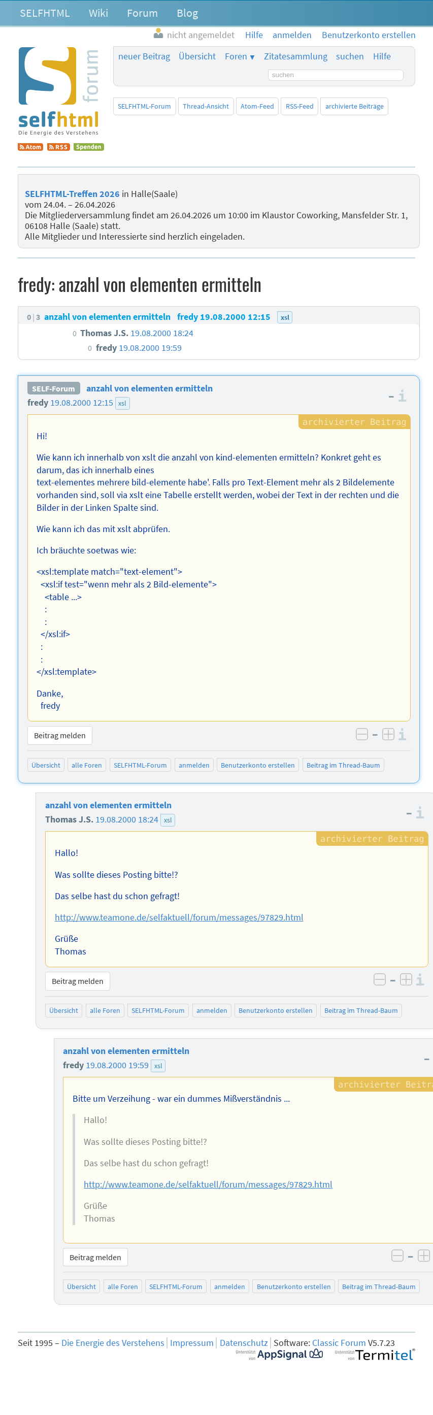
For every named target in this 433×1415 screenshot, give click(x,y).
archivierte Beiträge (354, 106)
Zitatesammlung (295, 56)
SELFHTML (45, 13)
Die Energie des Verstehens (112, 1342)
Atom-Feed (257, 106)
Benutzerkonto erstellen (258, 765)
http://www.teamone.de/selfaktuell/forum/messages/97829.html (179, 917)
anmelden (194, 765)
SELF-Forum (53, 388)
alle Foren (87, 765)
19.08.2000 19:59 (117, 1065)
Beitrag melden (60, 735)
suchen (350, 56)
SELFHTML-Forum (144, 106)
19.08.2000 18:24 (126, 819)
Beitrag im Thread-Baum (343, 765)
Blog (187, 13)
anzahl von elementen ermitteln (149, 388)
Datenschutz (244, 1342)
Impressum (192, 1342)
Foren (236, 56)
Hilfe (382, 56)
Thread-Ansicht (206, 106)
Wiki (98, 13)
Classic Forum (339, 1342)
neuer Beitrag (144, 56)
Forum (142, 13)
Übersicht (197, 56)
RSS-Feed (300, 106)
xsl (122, 403)
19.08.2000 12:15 (81, 402)
